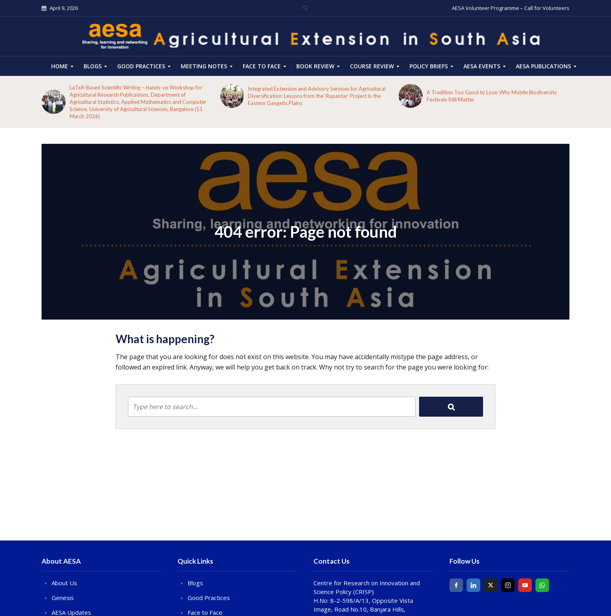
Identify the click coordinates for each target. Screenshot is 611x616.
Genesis (63, 598)
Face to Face (262, 66)
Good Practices (141, 66)
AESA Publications (543, 66)
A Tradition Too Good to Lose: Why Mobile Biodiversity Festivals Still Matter (492, 96)
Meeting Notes (204, 66)
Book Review (315, 66)
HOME (59, 66)
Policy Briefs (428, 66)
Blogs (93, 66)
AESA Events (481, 66)
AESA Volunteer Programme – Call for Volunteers (510, 8)
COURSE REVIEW (372, 66)
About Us (64, 583)
